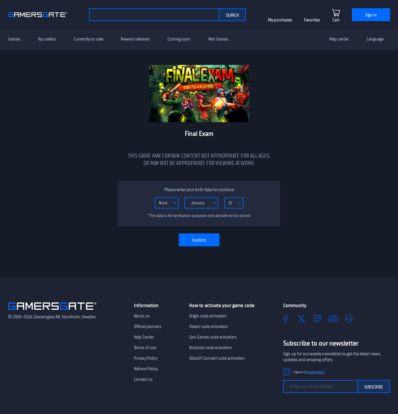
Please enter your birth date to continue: (199, 190)
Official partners (148, 326)
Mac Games (218, 39)
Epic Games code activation (213, 337)
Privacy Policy (145, 358)
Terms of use (145, 348)
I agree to (309, 372)
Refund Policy (146, 369)
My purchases (280, 20)
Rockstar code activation (210, 348)
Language (375, 39)
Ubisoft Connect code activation (217, 358)
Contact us (143, 379)
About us (142, 316)
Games (14, 39)
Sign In (371, 15)
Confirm (199, 240)
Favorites (312, 20)
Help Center (144, 337)
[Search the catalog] (154, 14)
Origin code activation (208, 316)
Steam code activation (208, 326)
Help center (339, 39)
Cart (336, 20)
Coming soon (179, 39)
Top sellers (47, 39)
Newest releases (135, 39)
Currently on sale (88, 39)
